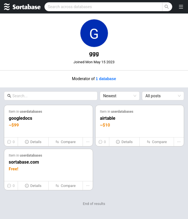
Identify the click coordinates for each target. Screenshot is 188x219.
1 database (106, 78)
